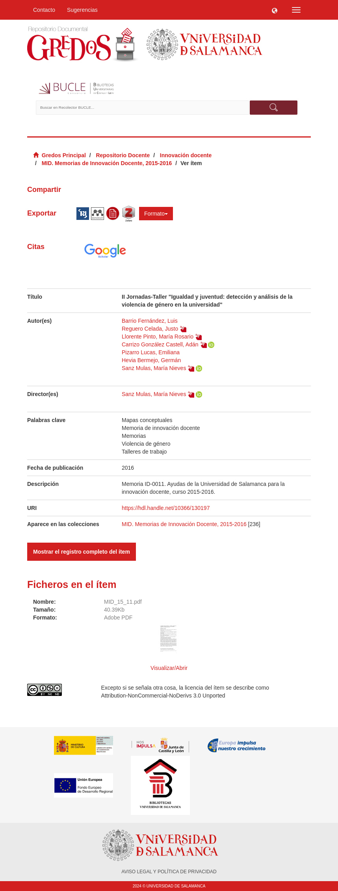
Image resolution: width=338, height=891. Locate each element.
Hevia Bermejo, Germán (151, 360)
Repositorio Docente (123, 155)
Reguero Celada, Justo (150, 329)
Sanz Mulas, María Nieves (154, 368)
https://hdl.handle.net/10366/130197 (166, 508)
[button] (274, 10)
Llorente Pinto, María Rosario (157, 336)
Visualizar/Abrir (169, 668)
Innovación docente (186, 155)
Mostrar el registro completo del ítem (81, 552)
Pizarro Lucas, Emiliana (151, 352)
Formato (156, 213)
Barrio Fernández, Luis (150, 321)
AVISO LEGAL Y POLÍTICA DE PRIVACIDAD (168, 871)
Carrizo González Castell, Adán (160, 344)
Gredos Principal (64, 155)
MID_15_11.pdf (123, 602)
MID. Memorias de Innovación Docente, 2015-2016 (107, 163)
